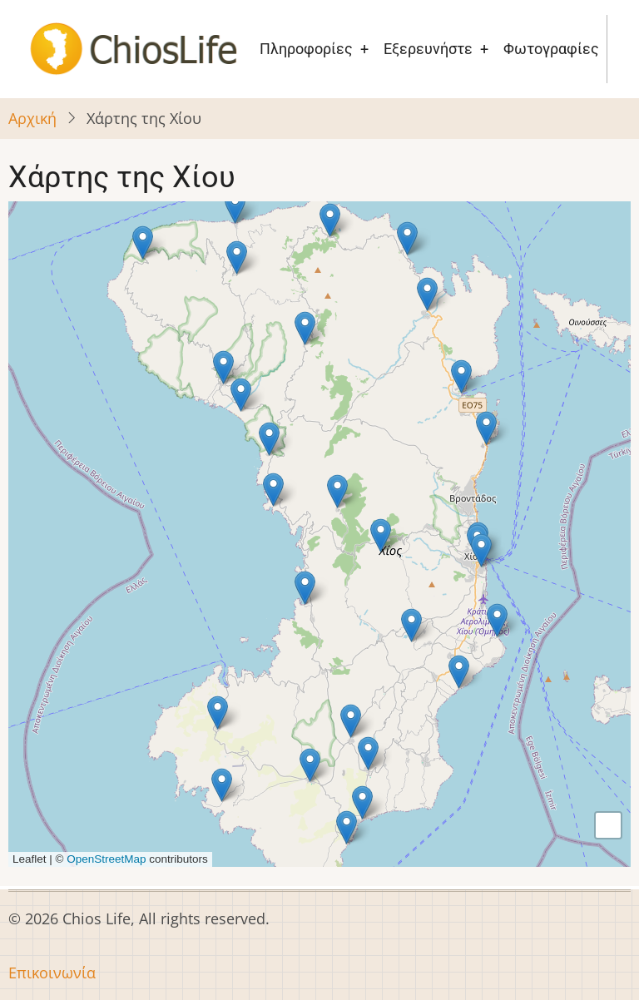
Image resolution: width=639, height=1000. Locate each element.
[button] (236, 257)
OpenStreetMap (106, 859)
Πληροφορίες (306, 48)
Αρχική (32, 118)
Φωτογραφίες (551, 48)
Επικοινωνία (52, 973)
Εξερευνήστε (428, 48)
